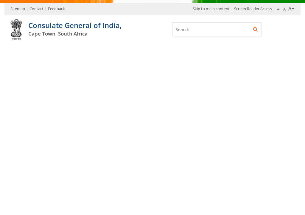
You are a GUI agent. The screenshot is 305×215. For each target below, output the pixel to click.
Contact (36, 8)
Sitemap (17, 8)
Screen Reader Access (253, 8)
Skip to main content (211, 8)
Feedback (56, 8)
